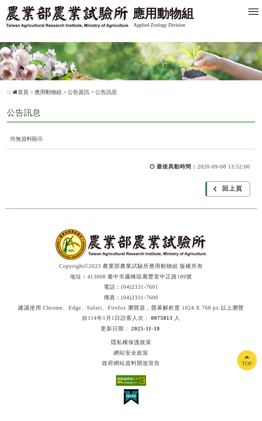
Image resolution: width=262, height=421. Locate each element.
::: (9, 92)
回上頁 (232, 188)
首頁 (21, 92)
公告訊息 (106, 92)
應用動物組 (48, 92)
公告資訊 (78, 92)
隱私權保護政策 (131, 342)
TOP (247, 363)
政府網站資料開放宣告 (131, 363)
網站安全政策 (131, 353)
